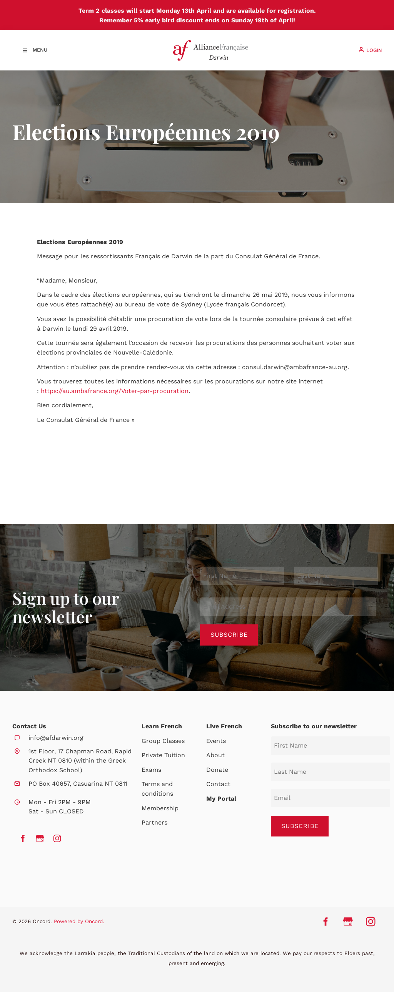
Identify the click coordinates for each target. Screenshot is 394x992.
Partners (154, 822)
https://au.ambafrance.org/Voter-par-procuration (115, 391)
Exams (151, 769)
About (215, 755)
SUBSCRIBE (300, 826)
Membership (160, 808)
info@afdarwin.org (55, 737)
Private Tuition (163, 755)
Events (216, 740)
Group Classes (163, 740)
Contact (218, 784)
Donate (217, 769)
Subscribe (229, 634)
